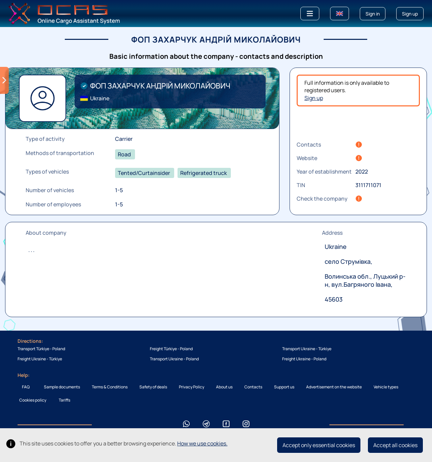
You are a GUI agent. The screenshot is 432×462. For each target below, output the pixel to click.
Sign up (313, 98)
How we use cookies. (202, 443)
